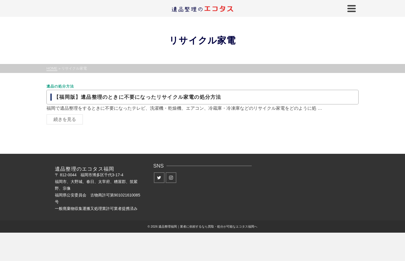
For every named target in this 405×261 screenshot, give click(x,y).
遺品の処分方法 (60, 86)
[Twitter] (159, 177)
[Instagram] (171, 177)
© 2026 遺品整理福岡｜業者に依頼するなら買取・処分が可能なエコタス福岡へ (203, 226)
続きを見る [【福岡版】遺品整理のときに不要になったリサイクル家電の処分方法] (64, 119)
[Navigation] (352, 8)
